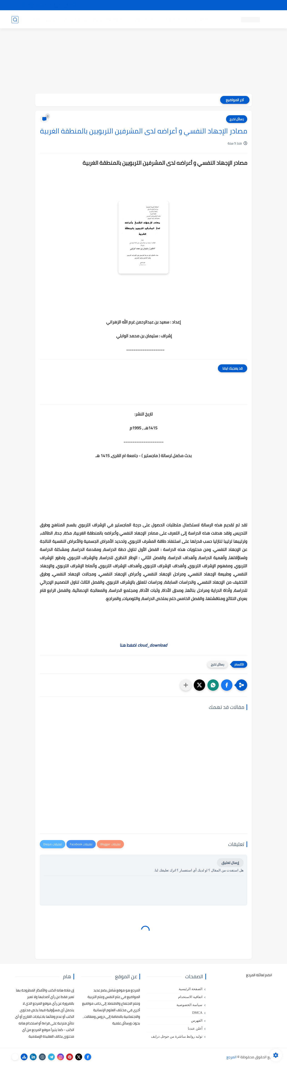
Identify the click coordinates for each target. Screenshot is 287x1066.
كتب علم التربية (177, 19)
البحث (209, 5)
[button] (226, 685)
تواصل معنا (266, 5)
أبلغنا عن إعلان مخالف (169, 5)
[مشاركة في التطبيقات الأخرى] (185, 685)
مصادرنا (194, 5)
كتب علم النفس (205, 19)
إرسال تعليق (230, 862)
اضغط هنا (143, 645)
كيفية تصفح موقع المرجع (236, 5)
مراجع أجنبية (70, 19)
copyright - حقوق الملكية (131, 5)
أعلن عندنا (195, 1028)
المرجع (232, 1056)
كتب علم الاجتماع (148, 19)
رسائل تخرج (92, 19)
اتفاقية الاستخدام (190, 997)
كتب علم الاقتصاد (117, 19)
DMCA (197, 1012)
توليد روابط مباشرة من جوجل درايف (176, 1036)
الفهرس (196, 1020)
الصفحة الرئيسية (190, 989)
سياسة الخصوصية (189, 1005)
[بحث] (15, 19)
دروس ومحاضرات (43, 19)
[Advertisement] (143, 61)
